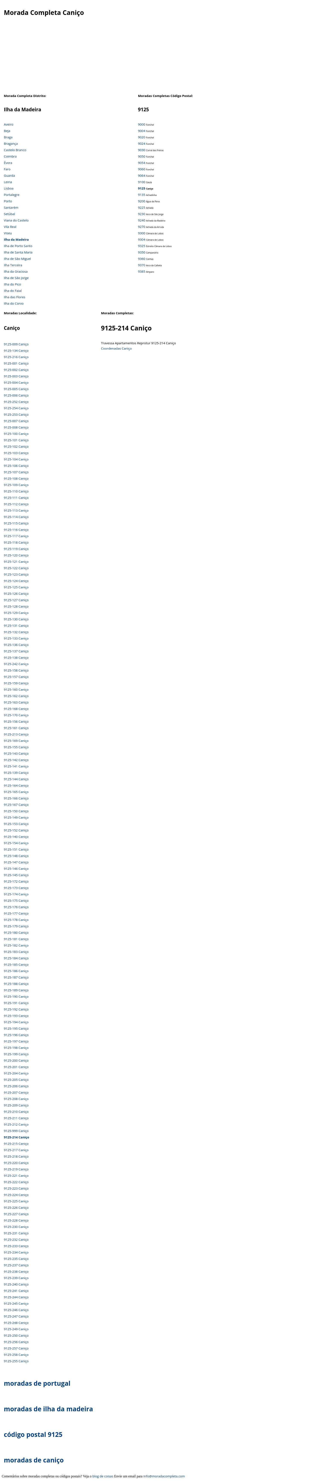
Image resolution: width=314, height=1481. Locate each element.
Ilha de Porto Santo (18, 246)
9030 (141, 150)
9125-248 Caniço (16, 1322)
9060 (141, 169)
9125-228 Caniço (16, 1220)
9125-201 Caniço (16, 1067)
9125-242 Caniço (16, 664)
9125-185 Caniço (16, 964)
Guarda (9, 175)
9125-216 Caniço (16, 357)
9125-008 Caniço (16, 427)
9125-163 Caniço (16, 702)
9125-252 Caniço (16, 402)
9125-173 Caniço (16, 888)
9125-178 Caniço (16, 920)
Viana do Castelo (16, 220)
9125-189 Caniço (16, 990)
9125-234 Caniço (16, 1252)
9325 (141, 246)
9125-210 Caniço (16, 1111)
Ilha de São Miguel (17, 258)
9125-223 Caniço (16, 1188)
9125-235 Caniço (16, 1259)
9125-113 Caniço (16, 510)
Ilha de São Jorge (16, 278)
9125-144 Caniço (16, 779)
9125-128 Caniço (16, 606)
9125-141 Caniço (16, 766)
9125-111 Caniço (16, 497)
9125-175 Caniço (16, 900)
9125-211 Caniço (16, 1118)
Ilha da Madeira (16, 239)
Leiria (8, 182)
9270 (141, 226)
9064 (141, 175)
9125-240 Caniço (16, 1284)
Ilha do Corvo (14, 303)
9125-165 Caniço (16, 792)
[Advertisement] (157, 59)
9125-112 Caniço (16, 504)
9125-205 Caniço (16, 1079)
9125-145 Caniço (16, 875)
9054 (141, 163)
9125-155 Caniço (16, 747)
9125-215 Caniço (16, 1143)
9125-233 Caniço (16, 1246)
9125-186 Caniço (16, 971)
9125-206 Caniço (16, 1086)
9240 (141, 220)
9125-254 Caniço (16, 408)
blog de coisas (102, 1476)
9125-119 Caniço (16, 549)
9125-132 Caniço (16, 632)
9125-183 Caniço (16, 952)
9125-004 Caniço (16, 382)
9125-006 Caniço (16, 395)
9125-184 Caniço (16, 958)
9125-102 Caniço (16, 446)
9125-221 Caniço (16, 1175)
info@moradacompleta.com (164, 1476)
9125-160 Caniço (16, 689)
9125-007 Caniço (16, 421)
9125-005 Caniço (16, 389)
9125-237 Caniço (16, 1265)
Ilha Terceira (13, 265)
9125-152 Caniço (16, 830)
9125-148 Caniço (16, 856)
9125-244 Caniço (16, 1297)
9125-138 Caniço (16, 657)
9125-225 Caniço (16, 1201)
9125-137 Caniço (16, 651)
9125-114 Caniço (16, 517)
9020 (141, 137)
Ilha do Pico (12, 284)
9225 (141, 207)
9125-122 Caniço (16, 568)
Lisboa (8, 188)
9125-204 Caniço (16, 1073)
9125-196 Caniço (16, 1035)
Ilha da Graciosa (16, 271)
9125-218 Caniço (16, 1156)
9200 (141, 201)
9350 (141, 252)
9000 (141, 124)
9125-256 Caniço (16, 1342)
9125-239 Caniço (16, 1278)
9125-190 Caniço (16, 996)
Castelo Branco (15, 150)
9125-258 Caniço (16, 1354)
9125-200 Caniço (16, 1060)
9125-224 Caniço (16, 1195)
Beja (7, 131)
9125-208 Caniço (16, 1099)
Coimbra (10, 156)
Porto (8, 201)
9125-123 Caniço (16, 574)
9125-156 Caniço (16, 721)
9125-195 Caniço (16, 1028)
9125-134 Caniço (16, 350)
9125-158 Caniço (16, 670)
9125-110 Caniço (16, 491)
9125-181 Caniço (16, 939)
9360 (141, 258)
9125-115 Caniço (16, 523)
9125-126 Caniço (16, 593)
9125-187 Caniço (16, 977)
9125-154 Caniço (16, 843)
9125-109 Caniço (16, 485)
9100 (141, 182)
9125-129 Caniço (16, 613)
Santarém (11, 207)
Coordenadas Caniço (116, 348)
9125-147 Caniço (16, 862)
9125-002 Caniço (16, 370)
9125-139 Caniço (16, 772)
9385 (141, 271)
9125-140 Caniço (16, 836)
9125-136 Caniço (16, 645)
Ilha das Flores (14, 297)
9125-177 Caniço (16, 913)
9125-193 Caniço (16, 1015)
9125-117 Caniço (16, 536)
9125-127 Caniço (16, 600)
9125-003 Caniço (16, 376)
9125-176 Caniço (16, 907)
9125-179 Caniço (16, 926)
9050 (141, 156)
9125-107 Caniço (16, 472)
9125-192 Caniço (16, 1009)
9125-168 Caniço (16, 708)
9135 (141, 195)
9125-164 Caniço (16, 785)
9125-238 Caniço (16, 1271)
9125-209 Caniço (16, 1105)
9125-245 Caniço (16, 1303)
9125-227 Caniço (16, 1214)
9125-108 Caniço (16, 478)
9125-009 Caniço (16, 344)
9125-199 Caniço (16, 1054)
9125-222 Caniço (16, 1182)
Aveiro (8, 124)
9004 (141, 131)
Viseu (8, 233)
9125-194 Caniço (16, 1022)
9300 (141, 233)
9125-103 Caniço (16, 453)
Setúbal (9, 214)
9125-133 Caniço (16, 638)
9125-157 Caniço (16, 677)
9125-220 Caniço (16, 1163)
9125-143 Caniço (16, 753)
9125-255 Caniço (16, 1361)
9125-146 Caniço (16, 868)
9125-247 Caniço (16, 1316)
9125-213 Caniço (16, 734)
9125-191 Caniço (16, 1003)
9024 (141, 143)
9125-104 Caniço (16, 459)
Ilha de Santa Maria (18, 252)
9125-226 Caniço (16, 1207)
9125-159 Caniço (16, 683)
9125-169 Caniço (16, 740)
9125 (141, 188)
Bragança (11, 143)
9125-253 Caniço (16, 414)
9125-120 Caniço (16, 555)
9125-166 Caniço (16, 798)
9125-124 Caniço (16, 581)
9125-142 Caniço (16, 760)
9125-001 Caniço (16, 363)
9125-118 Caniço (16, 542)
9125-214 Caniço (16, 1137)
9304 (141, 239)
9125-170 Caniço (16, 715)
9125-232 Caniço (16, 1239)
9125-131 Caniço (16, 625)
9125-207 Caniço (16, 1092)
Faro (7, 169)
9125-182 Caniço (16, 945)
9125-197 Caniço (16, 1041)
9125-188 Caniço (16, 984)
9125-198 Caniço (16, 1047)
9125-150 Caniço (16, 811)
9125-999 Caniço (16, 1131)
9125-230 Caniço (16, 1227)
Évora (8, 163)
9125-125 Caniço (16, 587)
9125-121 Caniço (16, 561)
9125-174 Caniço (16, 894)
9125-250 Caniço (16, 1335)
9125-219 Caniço (16, 1169)
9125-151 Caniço (16, 849)
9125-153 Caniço (16, 824)
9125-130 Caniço (16, 619)
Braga (8, 137)
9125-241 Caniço (16, 1290)
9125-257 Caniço (16, 1348)
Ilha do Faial (13, 290)
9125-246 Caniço (16, 1310)
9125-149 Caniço (16, 817)
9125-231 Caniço (16, 1233)
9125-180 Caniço (16, 932)
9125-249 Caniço (16, 1329)
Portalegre (11, 195)
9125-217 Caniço (16, 1150)
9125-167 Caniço (16, 804)
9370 (141, 265)
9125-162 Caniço (16, 696)
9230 (141, 214)
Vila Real (10, 226)
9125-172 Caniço (16, 881)
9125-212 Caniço (16, 1124)
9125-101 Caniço (16, 440)
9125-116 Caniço (16, 529)
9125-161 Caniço (16, 728)
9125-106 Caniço (16, 465)
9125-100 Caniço (16, 433)
